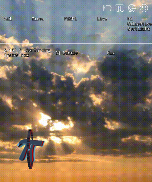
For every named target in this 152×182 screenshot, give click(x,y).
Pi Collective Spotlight (139, 23)
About (120, 8)
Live (102, 18)
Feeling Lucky (132, 8)
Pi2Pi (70, 18)
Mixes (107, 8)
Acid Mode (144, 8)
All (8, 18)
